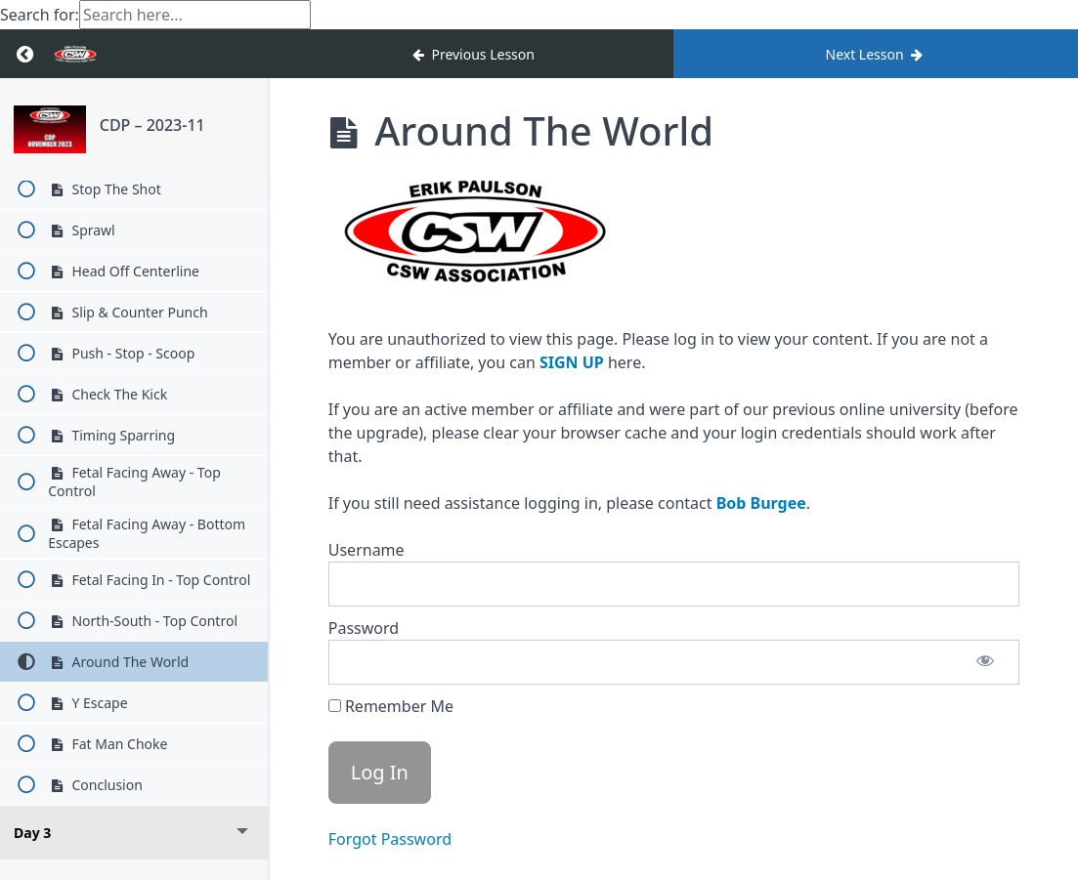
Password (363, 628)
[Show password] (985, 662)
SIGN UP (571, 362)
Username (366, 550)
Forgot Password (390, 839)
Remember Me (390, 706)
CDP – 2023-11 (152, 125)
